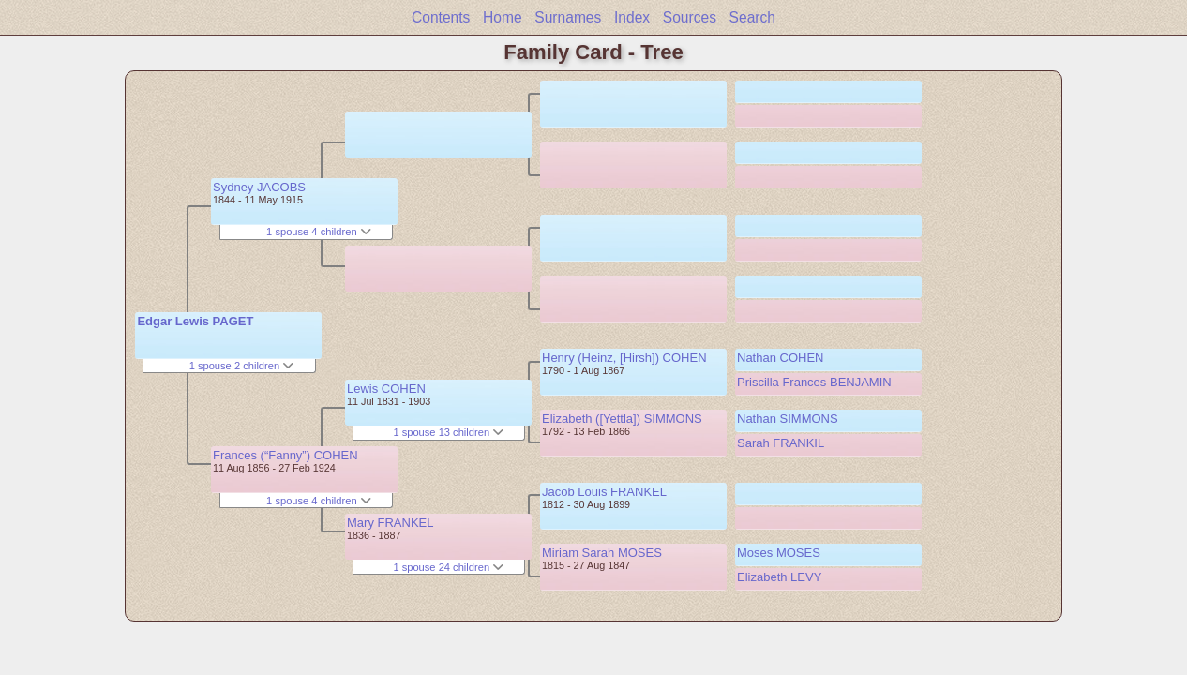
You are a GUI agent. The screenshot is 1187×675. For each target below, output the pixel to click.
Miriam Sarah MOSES (602, 553)
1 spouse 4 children (318, 231)
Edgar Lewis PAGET (195, 321)
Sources (689, 17)
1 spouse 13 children (448, 432)
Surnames (567, 17)
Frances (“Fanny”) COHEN (285, 455)
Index (632, 17)
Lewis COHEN (386, 389)
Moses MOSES (778, 553)
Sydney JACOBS (259, 187)
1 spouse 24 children (448, 567)
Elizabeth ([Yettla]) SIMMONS (622, 419)
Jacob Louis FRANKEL (604, 492)
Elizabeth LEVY (779, 577)
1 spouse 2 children (241, 365)
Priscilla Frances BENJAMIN (814, 382)
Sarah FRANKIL (780, 443)
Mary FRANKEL (390, 523)
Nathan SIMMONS (787, 419)
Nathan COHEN (780, 358)
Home (502, 17)
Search (752, 17)
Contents (441, 17)
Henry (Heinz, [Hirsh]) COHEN (624, 358)
